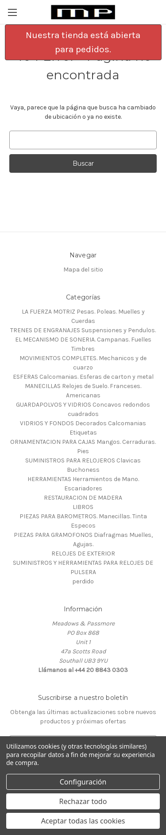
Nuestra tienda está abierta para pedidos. (83, 42)
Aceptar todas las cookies (83, 821)
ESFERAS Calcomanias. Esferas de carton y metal (83, 377)
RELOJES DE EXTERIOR (83, 553)
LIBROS (83, 507)
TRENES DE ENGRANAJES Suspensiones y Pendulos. (83, 330)
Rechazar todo (83, 801)
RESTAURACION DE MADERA (83, 497)
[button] (83, 42)
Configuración (83, 782)
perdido (83, 581)
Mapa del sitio (83, 269)
